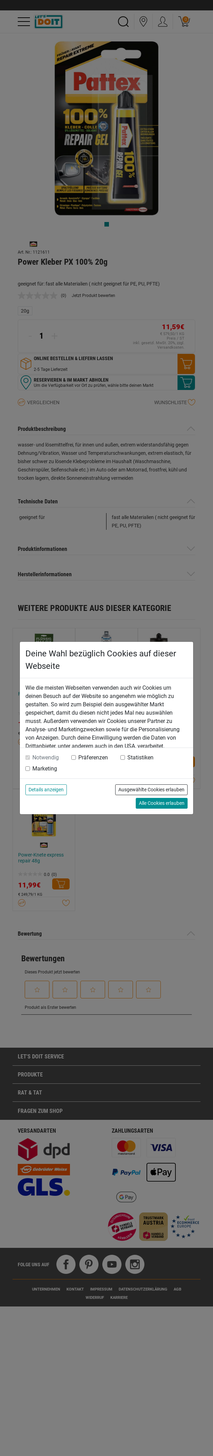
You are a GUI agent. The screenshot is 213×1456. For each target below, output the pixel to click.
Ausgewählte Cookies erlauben (151, 789)
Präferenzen (93, 757)
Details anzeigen (46, 789)
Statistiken (140, 757)
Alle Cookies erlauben (161, 803)
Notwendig (45, 757)
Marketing (44, 768)
